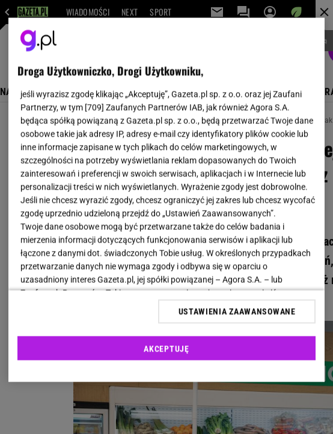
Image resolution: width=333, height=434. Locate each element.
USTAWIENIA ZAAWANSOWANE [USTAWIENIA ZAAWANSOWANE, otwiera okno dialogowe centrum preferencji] (237, 311)
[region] (166, 200)
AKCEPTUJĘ (166, 348)
